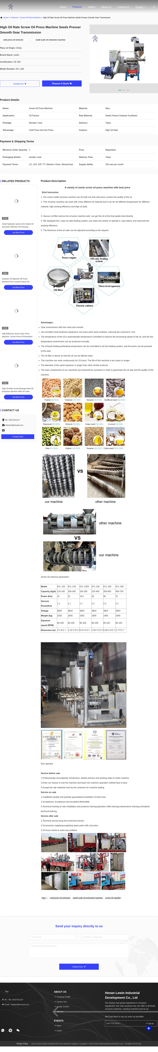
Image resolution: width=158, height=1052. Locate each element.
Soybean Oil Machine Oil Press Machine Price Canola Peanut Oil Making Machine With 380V (15, 282)
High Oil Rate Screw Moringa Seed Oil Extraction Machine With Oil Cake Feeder (17, 391)
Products (77, 7)
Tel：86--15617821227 (12, 1000)
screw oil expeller (113, 898)
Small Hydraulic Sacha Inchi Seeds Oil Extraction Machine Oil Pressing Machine (17, 227)
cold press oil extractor (60, 898)
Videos (91, 7)
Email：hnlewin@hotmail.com (15, 1004)
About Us (106, 7)
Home (63, 7)
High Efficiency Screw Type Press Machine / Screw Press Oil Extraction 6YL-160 (17, 337)
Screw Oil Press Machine (30, 17)
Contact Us (123, 7)
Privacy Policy (22, 1044)
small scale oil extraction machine (88, 898)
